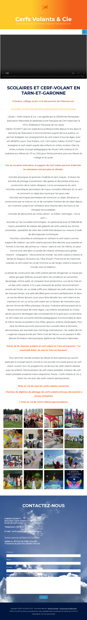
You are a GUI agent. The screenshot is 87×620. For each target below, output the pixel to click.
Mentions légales (53, 608)
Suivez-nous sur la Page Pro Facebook (22, 537)
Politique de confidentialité (68, 608)
